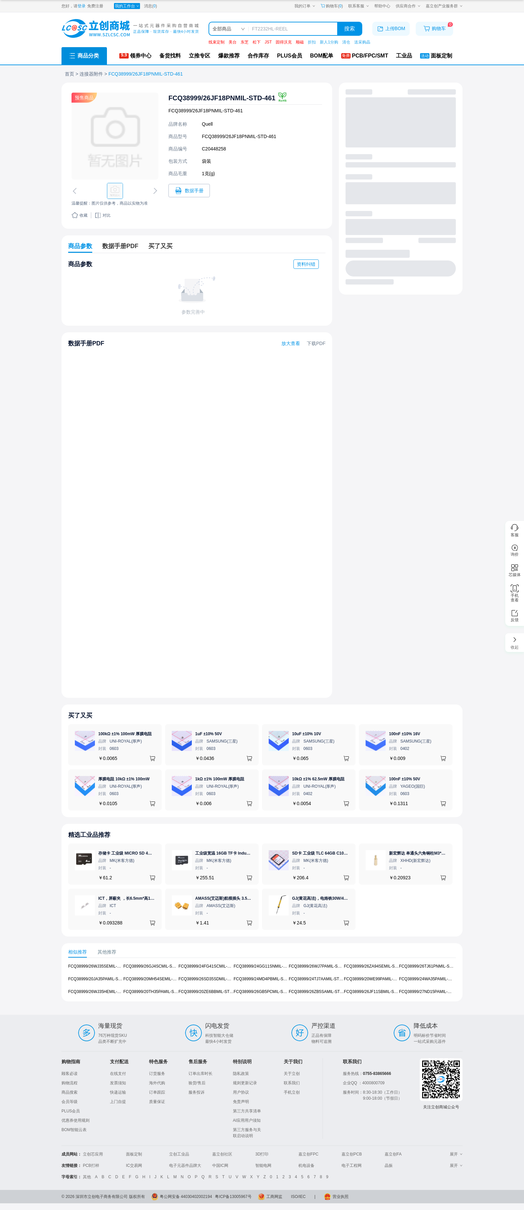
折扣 (312, 42)
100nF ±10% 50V (404, 779)
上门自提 (118, 1101)
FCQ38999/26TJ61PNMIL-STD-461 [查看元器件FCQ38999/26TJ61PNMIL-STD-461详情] (431, 966)
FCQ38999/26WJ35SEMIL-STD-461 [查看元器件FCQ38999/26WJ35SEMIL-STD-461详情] (100, 966)
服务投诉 (196, 1092)
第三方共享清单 (247, 1111)
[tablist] (262, 952)
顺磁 (300, 42)
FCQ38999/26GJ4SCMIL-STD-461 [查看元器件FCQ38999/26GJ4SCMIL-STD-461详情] (154, 966)
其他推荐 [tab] (107, 951)
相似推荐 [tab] (77, 951)
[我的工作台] (127, 6)
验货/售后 (197, 1083)
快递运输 (118, 1092)
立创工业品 (179, 1154)
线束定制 (217, 42)
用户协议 (241, 1092)
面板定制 (134, 1154)
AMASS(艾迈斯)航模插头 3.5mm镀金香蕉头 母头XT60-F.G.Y (249, 898)
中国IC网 (220, 1165)
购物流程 (69, 1083)
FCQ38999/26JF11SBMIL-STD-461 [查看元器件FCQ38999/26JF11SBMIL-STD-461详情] (375, 991)
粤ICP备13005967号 (233, 1196)
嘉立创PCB (352, 1154)
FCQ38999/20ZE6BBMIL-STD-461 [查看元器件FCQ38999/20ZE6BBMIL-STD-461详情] (209, 991)
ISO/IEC (298, 1196)
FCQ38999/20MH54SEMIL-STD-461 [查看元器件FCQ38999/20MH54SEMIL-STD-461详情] (155, 979)
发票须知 (118, 1083)
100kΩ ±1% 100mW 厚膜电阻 (125, 734)
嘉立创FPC (308, 1154)
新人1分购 (329, 42)
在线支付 (118, 1073)
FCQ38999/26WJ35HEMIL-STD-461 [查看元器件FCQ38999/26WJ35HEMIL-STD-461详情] (100, 991)
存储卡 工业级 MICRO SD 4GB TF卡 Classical (140, 853)
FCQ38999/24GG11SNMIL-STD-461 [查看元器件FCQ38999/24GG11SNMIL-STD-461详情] (266, 966)
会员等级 (69, 1101)
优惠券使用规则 (75, 1120)
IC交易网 (134, 1165)
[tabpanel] (262, 982)
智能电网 (263, 1165)
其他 (87, 1177)
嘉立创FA (393, 1154)
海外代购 (157, 1083)
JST (268, 42)
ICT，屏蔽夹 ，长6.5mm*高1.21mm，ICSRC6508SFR (147, 898)
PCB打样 (91, 1165)
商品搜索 (69, 1092)
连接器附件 (91, 74)
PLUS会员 (70, 1111)
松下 (257, 42)
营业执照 (341, 1196)
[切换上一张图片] (76, 191)
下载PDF (316, 343)
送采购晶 (362, 42)
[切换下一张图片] (154, 191)
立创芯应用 (93, 1154)
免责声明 (241, 1101)
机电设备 (306, 1165)
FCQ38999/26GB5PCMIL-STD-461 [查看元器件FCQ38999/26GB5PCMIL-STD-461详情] (265, 991)
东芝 (245, 42)
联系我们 (292, 1083)
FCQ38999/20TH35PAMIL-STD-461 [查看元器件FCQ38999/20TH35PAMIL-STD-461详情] (155, 991)
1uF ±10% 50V (208, 734)
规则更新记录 (245, 1083)
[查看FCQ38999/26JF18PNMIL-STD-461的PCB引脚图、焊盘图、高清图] (115, 136)
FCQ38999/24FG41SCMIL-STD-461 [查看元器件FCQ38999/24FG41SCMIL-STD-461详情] (210, 966)
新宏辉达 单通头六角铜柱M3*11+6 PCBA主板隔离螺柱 (438, 853)
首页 (69, 74)
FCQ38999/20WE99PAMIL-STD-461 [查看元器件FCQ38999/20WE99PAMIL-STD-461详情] (376, 979)
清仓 (346, 42)
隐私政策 (241, 1073)
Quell (207, 124)
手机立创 (292, 1092)
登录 (82, 6)
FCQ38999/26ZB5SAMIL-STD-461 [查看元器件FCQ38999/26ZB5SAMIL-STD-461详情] (320, 991)
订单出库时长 (200, 1073)
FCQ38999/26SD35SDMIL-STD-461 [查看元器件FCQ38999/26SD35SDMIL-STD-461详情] (210, 979)
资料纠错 (306, 264)
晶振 (389, 1165)
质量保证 (157, 1101)
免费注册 (95, 6)
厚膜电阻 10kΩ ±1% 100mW (124, 779)
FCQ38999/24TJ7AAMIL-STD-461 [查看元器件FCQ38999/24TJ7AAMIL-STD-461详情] (319, 979)
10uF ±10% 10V (306, 734)
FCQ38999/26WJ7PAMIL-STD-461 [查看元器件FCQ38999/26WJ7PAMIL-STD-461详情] (320, 966)
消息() (150, 6)
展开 (456, 1154)
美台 (233, 42)
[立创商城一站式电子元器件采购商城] (130, 28)
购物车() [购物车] (331, 6)
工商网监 (274, 1196)
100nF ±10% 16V (404, 734)
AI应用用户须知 (247, 1120)
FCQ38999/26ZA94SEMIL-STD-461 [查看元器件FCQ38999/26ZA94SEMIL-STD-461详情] (376, 966)
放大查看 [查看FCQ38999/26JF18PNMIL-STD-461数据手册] (290, 343)
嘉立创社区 (222, 1154)
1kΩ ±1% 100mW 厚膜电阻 (219, 779)
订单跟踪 (157, 1092)
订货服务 (157, 1073)
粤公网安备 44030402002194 (186, 1196)
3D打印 (261, 1154)
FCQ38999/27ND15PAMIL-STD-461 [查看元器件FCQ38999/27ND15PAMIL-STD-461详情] (431, 991)
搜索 (349, 28)
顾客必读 (69, 1073)
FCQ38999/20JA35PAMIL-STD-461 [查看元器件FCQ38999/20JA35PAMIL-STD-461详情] (100, 979)
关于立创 (292, 1073)
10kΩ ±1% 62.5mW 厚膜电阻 (318, 779)
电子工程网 (352, 1165)
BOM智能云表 (74, 1129)
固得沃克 (284, 42)
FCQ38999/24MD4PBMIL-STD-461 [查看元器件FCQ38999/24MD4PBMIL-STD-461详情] (265, 979)
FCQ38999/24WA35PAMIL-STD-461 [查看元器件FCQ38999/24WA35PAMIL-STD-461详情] (431, 979)
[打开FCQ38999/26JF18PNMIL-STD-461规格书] (189, 190)
